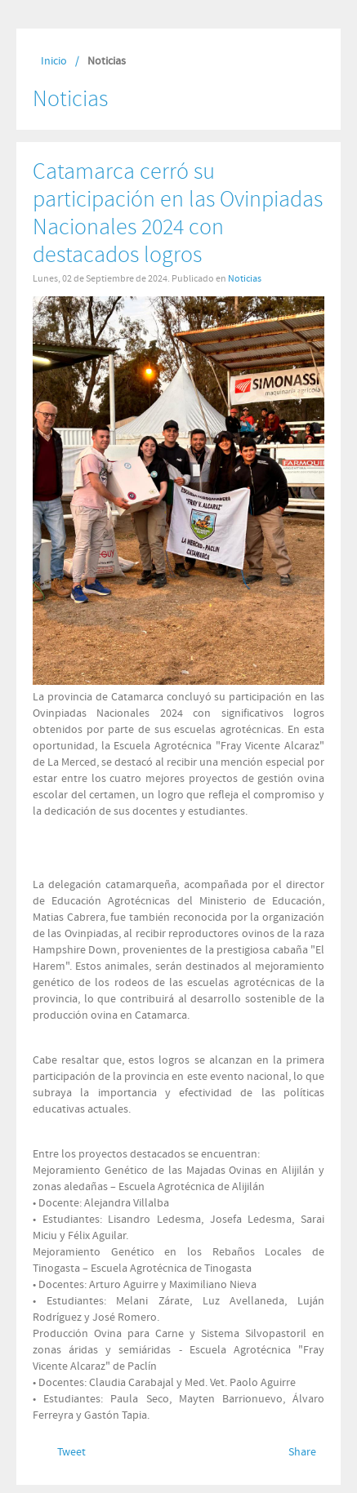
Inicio (54, 61)
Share (302, 1452)
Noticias (244, 278)
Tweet (71, 1452)
